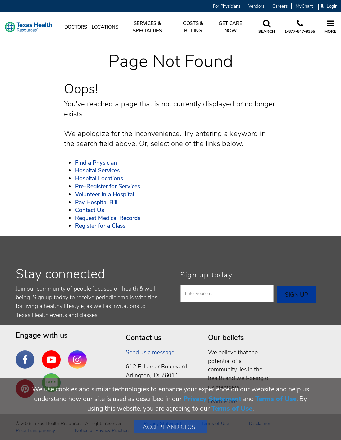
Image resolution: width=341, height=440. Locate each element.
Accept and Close (171, 427)
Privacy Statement (212, 398)
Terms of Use (275, 398)
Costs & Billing (193, 27)
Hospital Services (97, 170)
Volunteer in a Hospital (104, 194)
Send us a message (150, 352)
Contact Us (89, 210)
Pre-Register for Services (107, 186)
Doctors (75, 27)
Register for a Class (100, 226)
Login (329, 6)
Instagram (79, 355)
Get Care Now (230, 27)
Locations (105, 27)
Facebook (26, 355)
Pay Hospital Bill (96, 202)
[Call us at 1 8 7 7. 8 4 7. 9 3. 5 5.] (300, 27)
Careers (280, 6)
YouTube (53, 355)
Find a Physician (96, 163)
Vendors (256, 6)
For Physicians (226, 6)
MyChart (304, 6)
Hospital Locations (99, 178)
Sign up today (206, 275)
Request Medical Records (107, 218)
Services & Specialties (147, 27)
